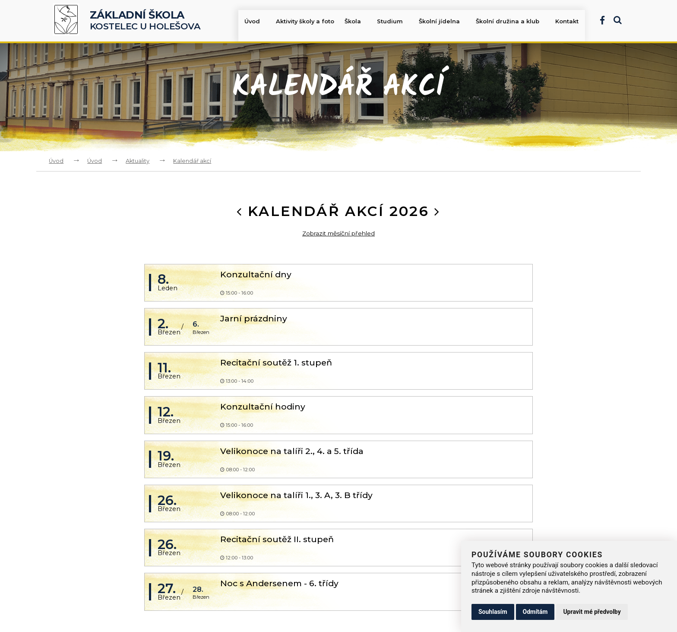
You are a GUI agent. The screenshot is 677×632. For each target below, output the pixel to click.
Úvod (258, 22)
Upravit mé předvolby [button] (591, 611)
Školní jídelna (445, 22)
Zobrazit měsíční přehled (339, 233)
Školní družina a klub (513, 22)
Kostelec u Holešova (145, 21)
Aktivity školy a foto (306, 22)
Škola (360, 22)
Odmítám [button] (535, 611)
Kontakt (568, 22)
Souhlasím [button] (492, 611)
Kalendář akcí (192, 161)
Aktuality (137, 161)
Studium (396, 22)
